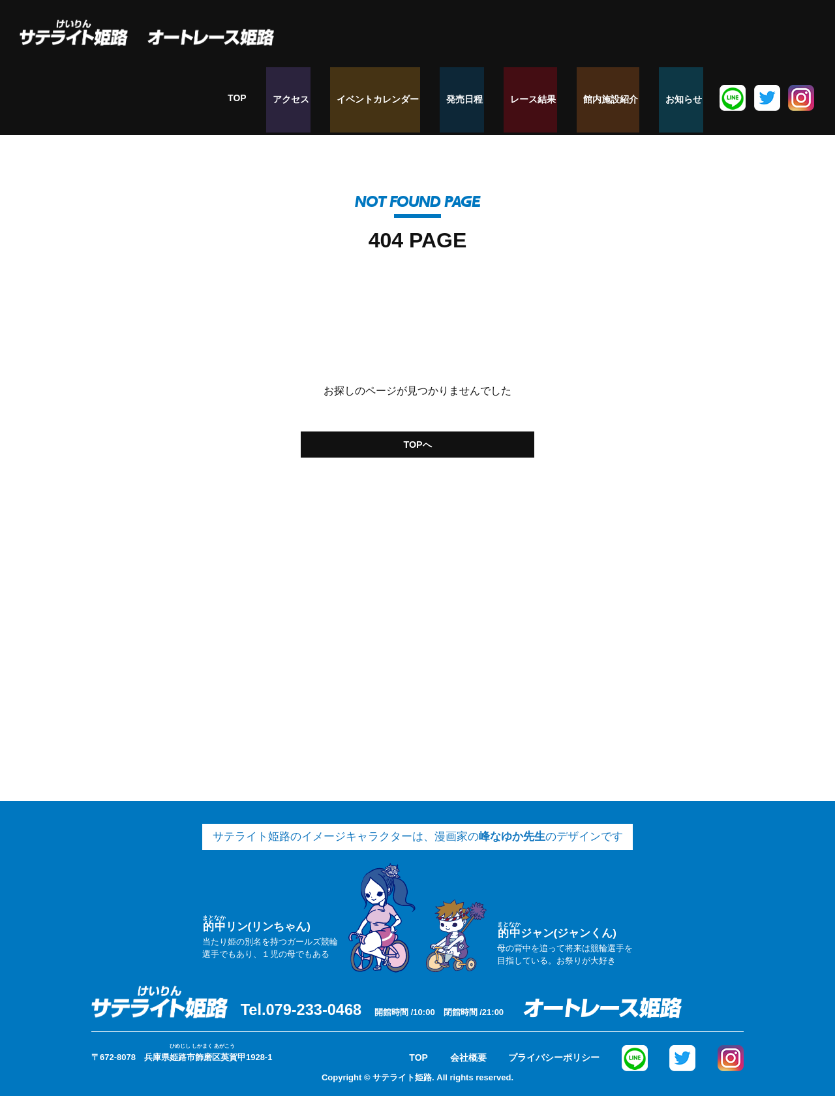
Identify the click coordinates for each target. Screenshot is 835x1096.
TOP (288, 98)
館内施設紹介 (624, 98)
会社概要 (468, 1053)
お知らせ (689, 98)
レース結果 (554, 98)
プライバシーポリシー (554, 1053)
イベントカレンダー (415, 98)
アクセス (336, 98)
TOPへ (417, 441)
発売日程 (494, 98)
